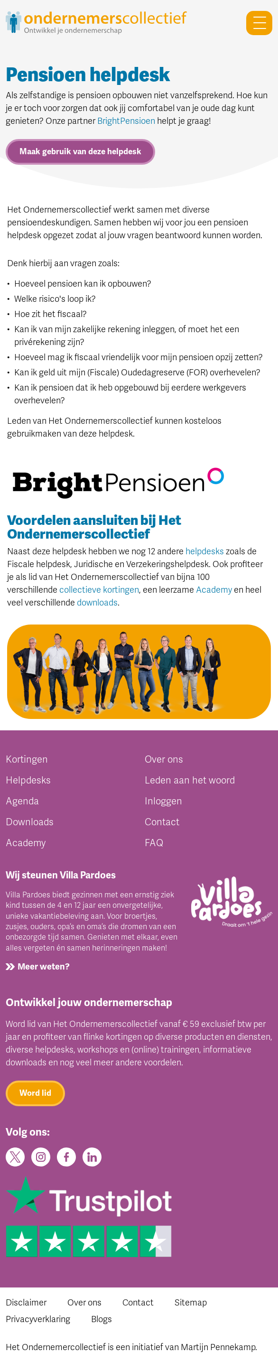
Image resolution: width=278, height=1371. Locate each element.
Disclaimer (26, 1302)
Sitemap (191, 1302)
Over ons (164, 759)
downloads (97, 602)
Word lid (35, 1093)
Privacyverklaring (38, 1319)
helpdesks (204, 551)
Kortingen (27, 759)
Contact (162, 822)
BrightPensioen (126, 121)
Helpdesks (28, 780)
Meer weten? (44, 966)
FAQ (154, 843)
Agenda (22, 801)
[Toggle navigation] (255, 23)
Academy (214, 590)
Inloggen (163, 801)
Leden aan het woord (190, 780)
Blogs (101, 1319)
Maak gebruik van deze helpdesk (80, 152)
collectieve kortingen (99, 590)
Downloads (30, 822)
